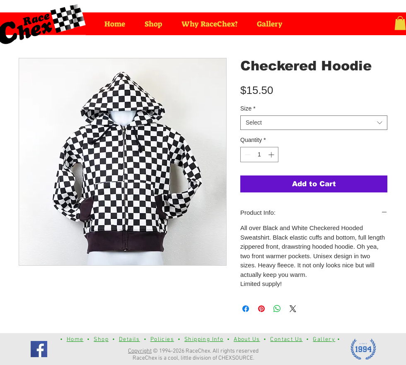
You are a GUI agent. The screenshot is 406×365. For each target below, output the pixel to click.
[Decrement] (247, 154)
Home (75, 339)
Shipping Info (203, 339)
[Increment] (272, 154)
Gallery (324, 339)
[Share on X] (293, 309)
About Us (247, 339)
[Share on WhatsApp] (277, 309)
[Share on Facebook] (246, 309)
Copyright (140, 351)
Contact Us (286, 339)
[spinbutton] (259, 154)
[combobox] (313, 122)
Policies (162, 339)
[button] (400, 23)
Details (129, 339)
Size (248, 108)
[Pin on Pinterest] (261, 309)
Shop (101, 339)
